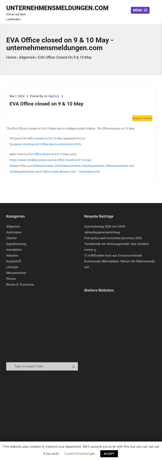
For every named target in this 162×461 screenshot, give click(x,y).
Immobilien (14, 251)
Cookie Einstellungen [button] (80, 454)
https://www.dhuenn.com (59, 171)
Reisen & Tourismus (20, 285)
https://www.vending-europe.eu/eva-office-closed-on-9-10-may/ (51, 160)
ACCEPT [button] (109, 453)
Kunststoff (13, 262)
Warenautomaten (117, 166)
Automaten (14, 233)
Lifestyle (12, 268)
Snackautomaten (93, 166)
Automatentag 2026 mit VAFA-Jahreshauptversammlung (105, 230)
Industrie (12, 256)
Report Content (142, 118)
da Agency (51, 96)
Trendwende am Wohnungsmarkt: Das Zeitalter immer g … (116, 248)
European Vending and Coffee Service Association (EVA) (45, 144)
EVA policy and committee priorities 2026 (113, 239)
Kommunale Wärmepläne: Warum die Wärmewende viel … (119, 265)
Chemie (11, 239)
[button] (140, 10)
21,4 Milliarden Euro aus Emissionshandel (113, 256)
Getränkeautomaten (68, 166)
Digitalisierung (16, 245)
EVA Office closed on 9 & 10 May (42, 138)
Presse (11, 280)
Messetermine (16, 274)
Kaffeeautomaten (42, 166)
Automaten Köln (89, 171)
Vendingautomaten (22, 171)
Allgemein (13, 227)
